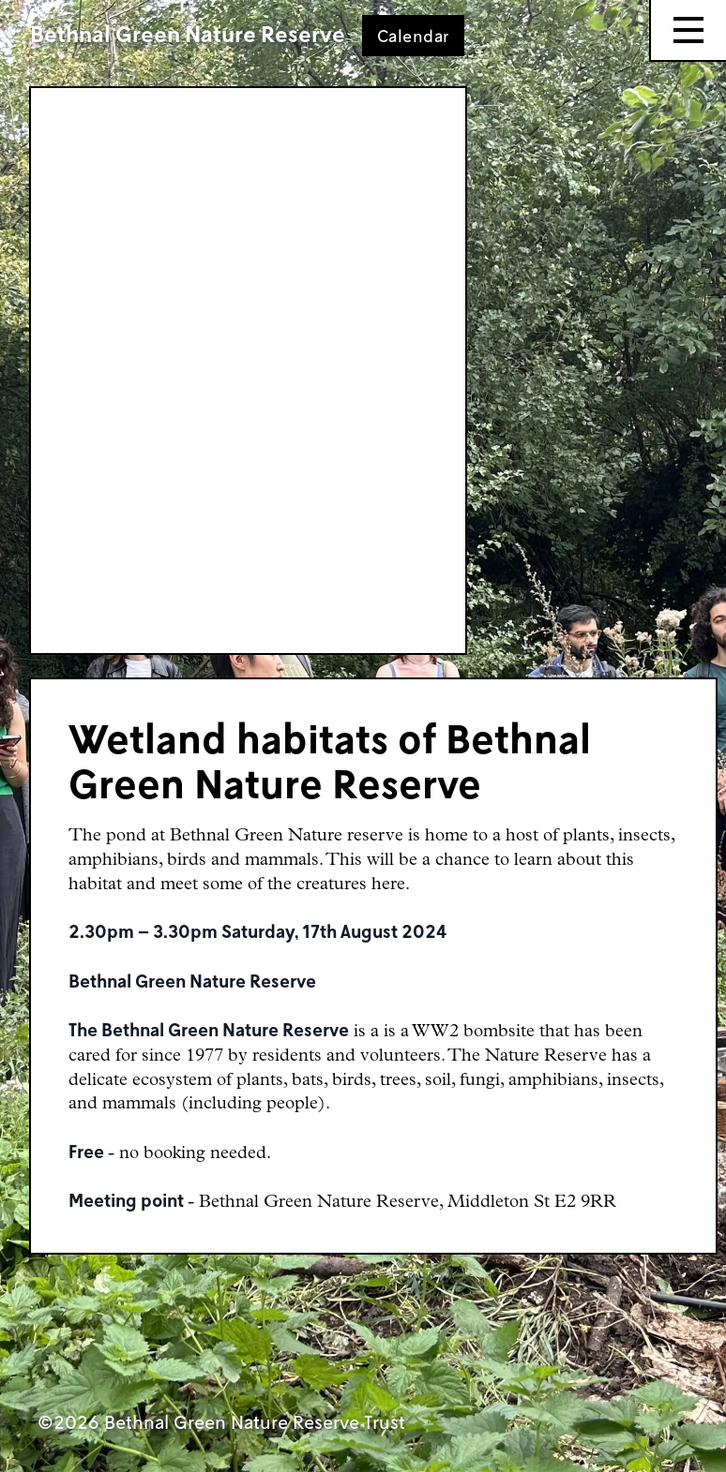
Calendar (413, 35)
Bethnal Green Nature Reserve (187, 34)
